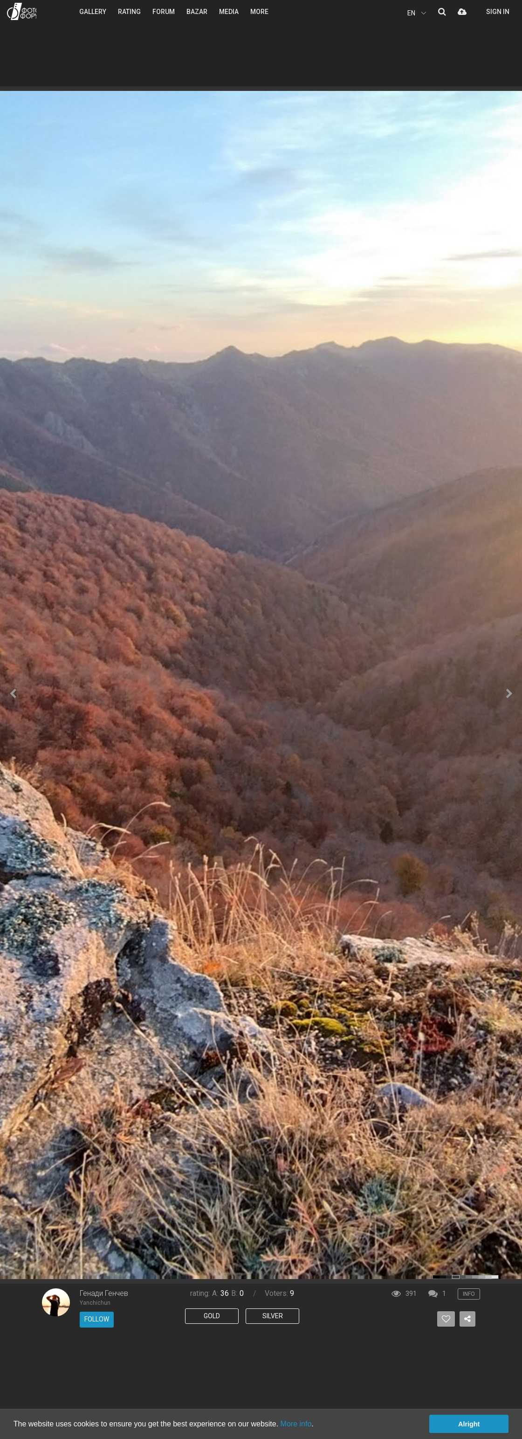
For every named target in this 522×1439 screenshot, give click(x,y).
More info (296, 1424)
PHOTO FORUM (21, 11)
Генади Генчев (104, 1293)
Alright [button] (469, 1424)
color (436, 1277)
